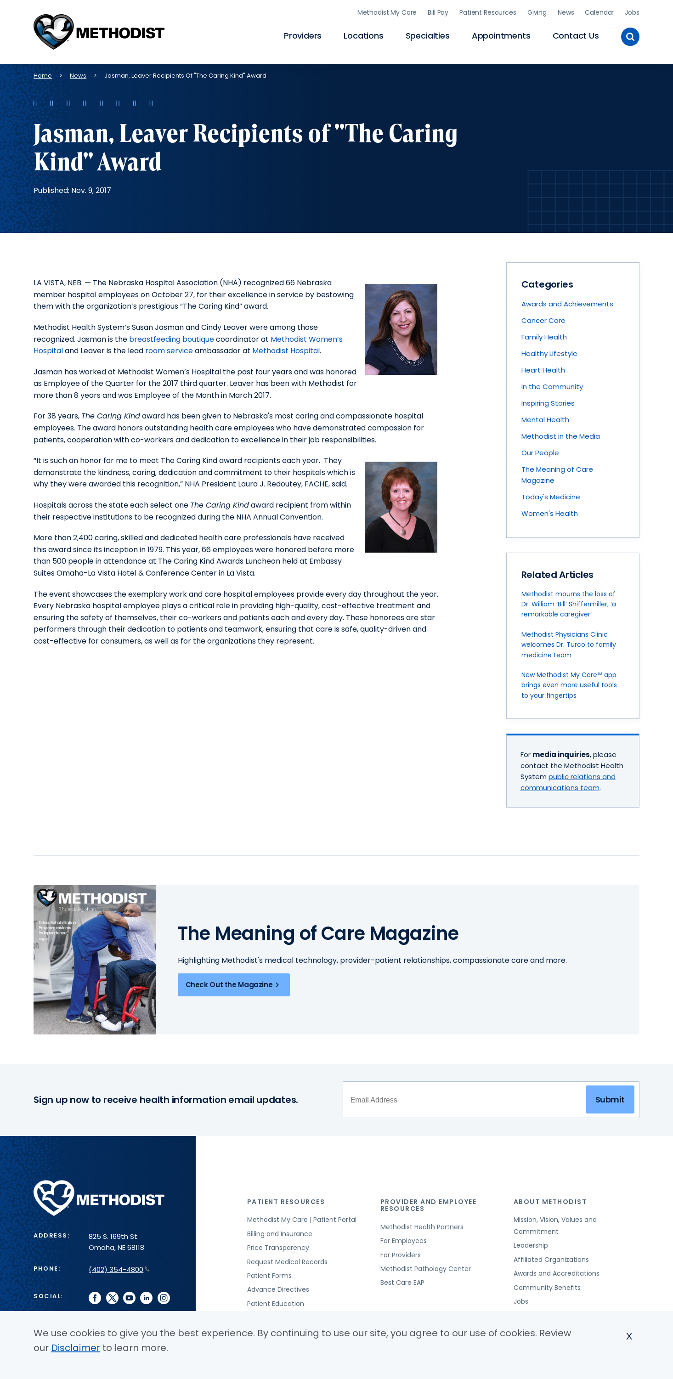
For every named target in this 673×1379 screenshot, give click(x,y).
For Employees (403, 1238)
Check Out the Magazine (234, 983)
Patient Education (275, 1301)
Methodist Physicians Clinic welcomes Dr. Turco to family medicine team (568, 643)
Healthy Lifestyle (549, 351)
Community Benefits (547, 1285)
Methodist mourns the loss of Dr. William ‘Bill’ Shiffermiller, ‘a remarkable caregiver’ (568, 602)
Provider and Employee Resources (428, 1203)
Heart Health (543, 368)
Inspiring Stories (548, 401)
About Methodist (550, 1199)
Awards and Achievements (567, 302)
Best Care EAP (402, 1280)
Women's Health (549, 511)
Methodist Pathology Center (425, 1267)
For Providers (400, 1253)
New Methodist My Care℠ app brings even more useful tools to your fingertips (569, 683)
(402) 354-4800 (119, 1267)
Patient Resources (487, 11)
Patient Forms (269, 1273)
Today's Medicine (550, 495)
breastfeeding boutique (171, 337)
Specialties (428, 34)
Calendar (599, 11)
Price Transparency (278, 1245)
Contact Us (576, 34)
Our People (540, 451)
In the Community (552, 385)
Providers (303, 34)
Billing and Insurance (279, 1232)
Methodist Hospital (286, 349)
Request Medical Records (287, 1260)
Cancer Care (543, 318)
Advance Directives (278, 1287)
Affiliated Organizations (551, 1257)
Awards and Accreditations (556, 1271)
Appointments (501, 34)
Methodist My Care (387, 11)
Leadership (531, 1243)
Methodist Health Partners (422, 1225)
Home (43, 73)
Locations (363, 34)
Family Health (544, 335)
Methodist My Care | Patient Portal (301, 1217)
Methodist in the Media (560, 434)
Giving (537, 11)
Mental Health (545, 418)
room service (169, 349)
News (566, 11)
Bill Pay (438, 11)
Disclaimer (75, 1347)
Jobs (632, 11)
